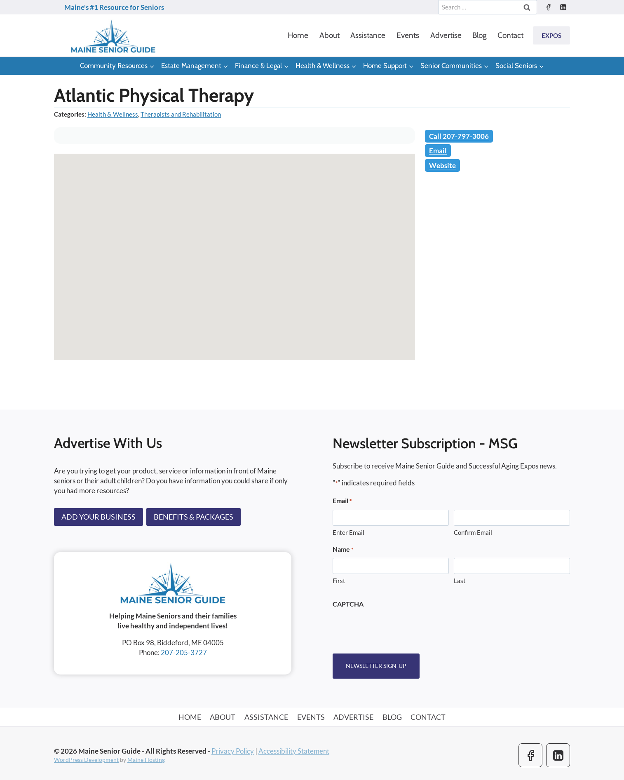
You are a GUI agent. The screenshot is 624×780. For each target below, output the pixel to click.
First (339, 581)
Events (407, 35)
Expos (551, 35)
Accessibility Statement (293, 750)
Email (438, 150)
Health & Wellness (112, 114)
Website (442, 165)
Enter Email (348, 532)
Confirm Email (473, 532)
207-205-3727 (184, 652)
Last (460, 581)
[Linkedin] (563, 7)
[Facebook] (548, 7)
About (329, 35)
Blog (479, 35)
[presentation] (395, 628)
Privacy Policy (232, 750)
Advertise (446, 35)
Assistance (367, 35)
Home (298, 35)
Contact (510, 35)
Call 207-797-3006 (459, 136)
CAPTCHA (348, 604)
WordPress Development (86, 759)
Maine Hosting (146, 759)
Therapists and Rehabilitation (181, 114)
